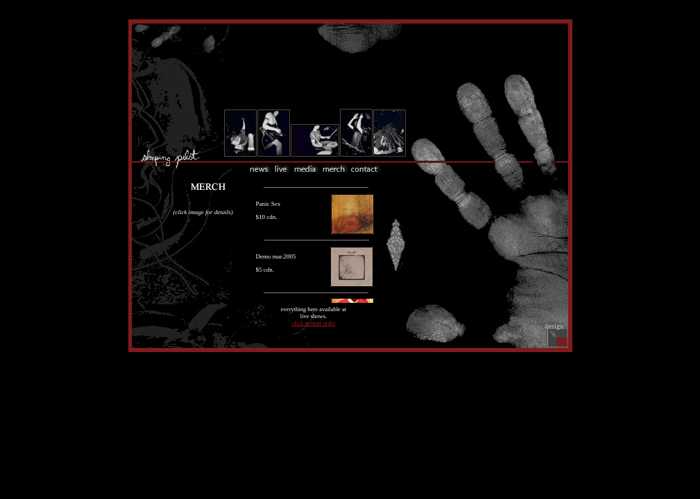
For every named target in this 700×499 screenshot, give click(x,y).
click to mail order (314, 322)
